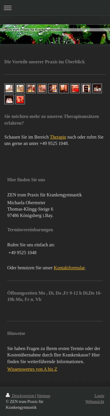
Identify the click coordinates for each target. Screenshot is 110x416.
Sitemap (43, 396)
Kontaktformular (69, 267)
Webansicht (94, 401)
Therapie (58, 137)
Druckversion (20, 396)
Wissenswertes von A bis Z (32, 369)
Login (99, 396)
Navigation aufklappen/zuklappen (55, 7)
